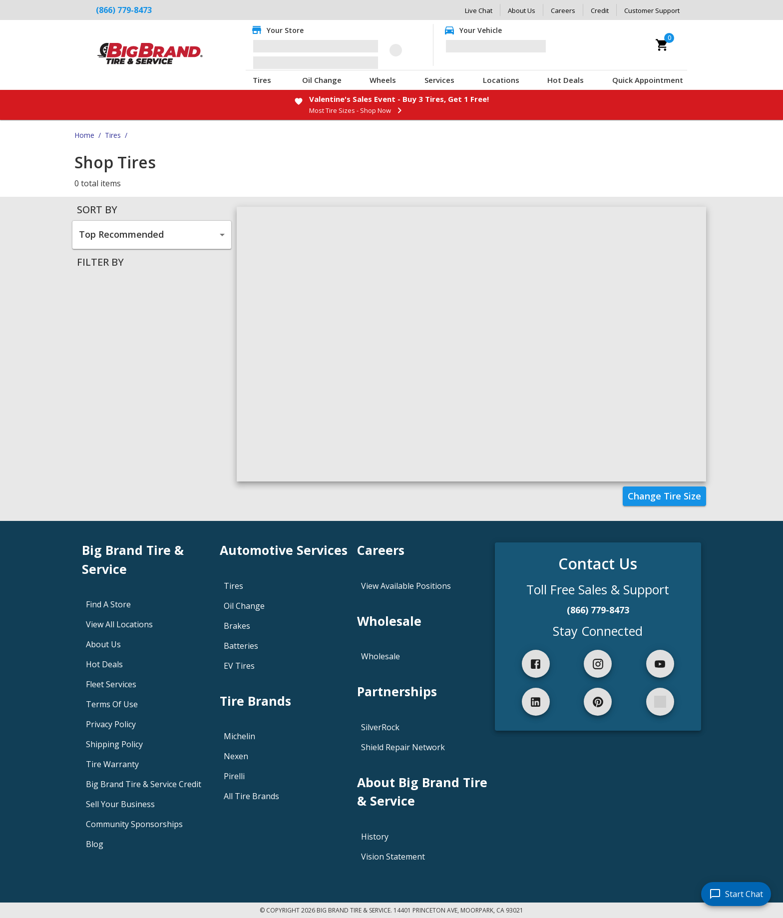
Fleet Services (111, 684)
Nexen (236, 756)
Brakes (237, 625)
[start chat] (736, 894)
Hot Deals (565, 80)
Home (84, 135)
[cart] (662, 45)
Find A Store (108, 604)
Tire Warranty (112, 764)
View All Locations (119, 624)
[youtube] (660, 664)
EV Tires (239, 665)
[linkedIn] (536, 702)
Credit (600, 10)
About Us (521, 10)
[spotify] (660, 702)
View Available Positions (406, 585)
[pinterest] (598, 702)
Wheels (383, 80)
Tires (262, 80)
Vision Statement (393, 856)
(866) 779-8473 (124, 9)
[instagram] (598, 664)
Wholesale (380, 656)
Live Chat (478, 10)
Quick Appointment (647, 80)
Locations (501, 80)
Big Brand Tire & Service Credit (143, 784)
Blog (94, 844)
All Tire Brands (251, 796)
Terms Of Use (112, 704)
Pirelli (234, 776)
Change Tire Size (664, 496)
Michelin (239, 736)
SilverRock (380, 727)
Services (439, 80)
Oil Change (322, 80)
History (375, 836)
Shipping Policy (114, 744)
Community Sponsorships (134, 824)
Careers (563, 10)
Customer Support (652, 10)
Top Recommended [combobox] (121, 234)
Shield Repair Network (403, 747)
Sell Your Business (120, 804)
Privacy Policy (111, 724)
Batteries (241, 645)
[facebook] (536, 664)
